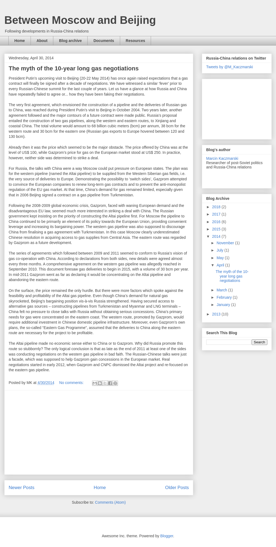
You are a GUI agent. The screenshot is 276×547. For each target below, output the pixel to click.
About (42, 40)
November (225, 243)
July (220, 250)
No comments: (72, 382)
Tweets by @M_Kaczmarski (229, 67)
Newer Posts (21, 487)
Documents (103, 40)
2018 (217, 207)
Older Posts (177, 487)
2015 (217, 229)
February (224, 297)
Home (19, 40)
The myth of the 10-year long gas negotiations (74, 68)
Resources (135, 40)
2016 (217, 222)
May (220, 258)
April (220, 265)
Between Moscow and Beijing (80, 20)
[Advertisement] (99, 432)
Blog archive (70, 40)
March (222, 290)
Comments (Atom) (110, 502)
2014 (217, 236)
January (223, 304)
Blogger (166, 536)
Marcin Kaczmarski (222, 158)
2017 (217, 214)
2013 (217, 314)
